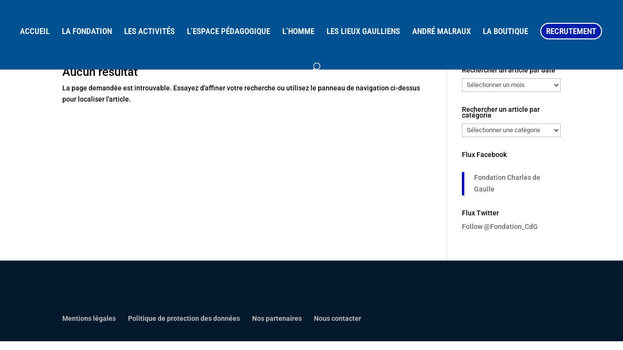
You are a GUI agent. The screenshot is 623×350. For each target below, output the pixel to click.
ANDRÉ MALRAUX (441, 32)
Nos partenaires (277, 318)
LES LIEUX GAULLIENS (363, 32)
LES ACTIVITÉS (149, 32)
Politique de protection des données (184, 318)
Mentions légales (89, 318)
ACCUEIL (35, 32)
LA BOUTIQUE (505, 32)
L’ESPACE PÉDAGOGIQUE (228, 32)
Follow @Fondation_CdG (500, 226)
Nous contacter (337, 318)
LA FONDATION (87, 32)
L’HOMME (298, 32)
